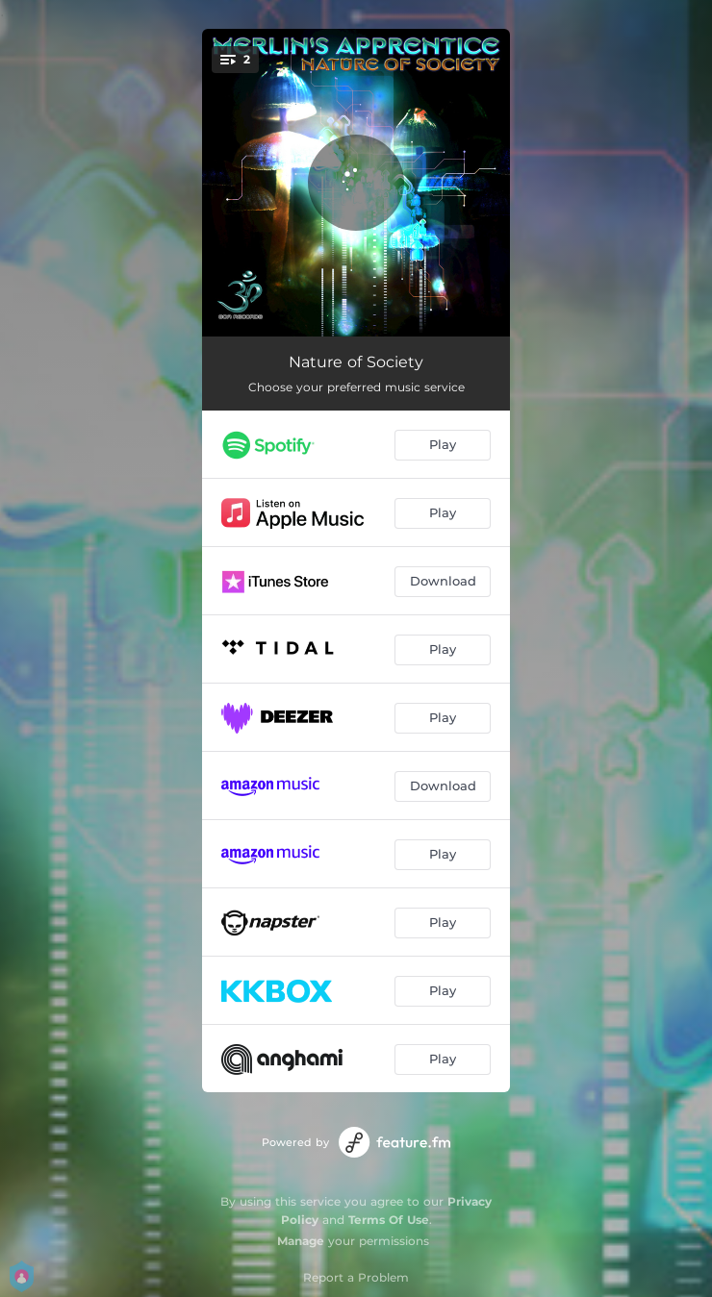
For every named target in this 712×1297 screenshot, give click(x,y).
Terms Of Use (388, 1219)
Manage (300, 1241)
